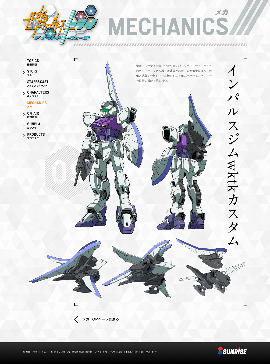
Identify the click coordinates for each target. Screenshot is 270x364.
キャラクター (42, 95)
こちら (147, 351)
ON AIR (42, 116)
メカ (42, 105)
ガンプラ (42, 126)
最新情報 (42, 63)
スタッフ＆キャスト (42, 84)
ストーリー (42, 74)
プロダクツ (42, 137)
